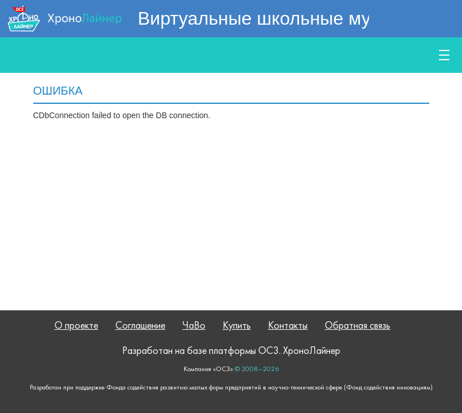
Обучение (311, 55)
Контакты (288, 326)
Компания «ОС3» (208, 369)
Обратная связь (357, 326)
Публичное (87, 55)
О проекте (76, 326)
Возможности (200, 55)
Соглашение (140, 326)
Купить (392, 55)
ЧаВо (194, 326)
